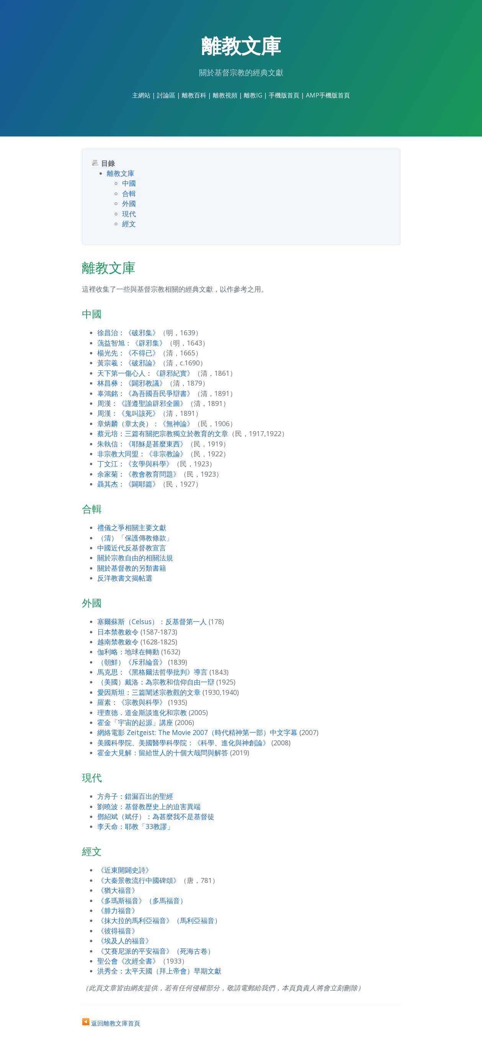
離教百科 (194, 95)
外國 (129, 203)
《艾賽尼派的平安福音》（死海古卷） (155, 951)
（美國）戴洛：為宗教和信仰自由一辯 (155, 681)
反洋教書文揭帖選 (124, 577)
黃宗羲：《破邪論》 (128, 362)
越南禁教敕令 (118, 641)
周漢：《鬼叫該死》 (128, 413)
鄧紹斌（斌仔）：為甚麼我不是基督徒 (155, 816)
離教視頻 (225, 95)
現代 (129, 213)
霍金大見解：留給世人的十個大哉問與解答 (162, 752)
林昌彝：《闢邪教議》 (131, 383)
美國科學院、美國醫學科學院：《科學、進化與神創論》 (183, 742)
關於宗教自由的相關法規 (135, 557)
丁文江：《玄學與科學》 (135, 463)
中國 (129, 183)
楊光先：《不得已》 (128, 352)
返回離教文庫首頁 (111, 1023)
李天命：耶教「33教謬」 (135, 826)
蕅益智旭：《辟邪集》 (131, 342)
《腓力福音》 (118, 910)
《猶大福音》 (118, 890)
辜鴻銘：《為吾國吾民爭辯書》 (145, 393)
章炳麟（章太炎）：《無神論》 (145, 423)
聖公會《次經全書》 (128, 960)
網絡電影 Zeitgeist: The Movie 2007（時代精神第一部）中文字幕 (197, 732)
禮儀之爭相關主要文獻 (131, 527)
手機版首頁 (284, 95)
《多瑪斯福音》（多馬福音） (142, 900)
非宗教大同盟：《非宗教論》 (142, 453)
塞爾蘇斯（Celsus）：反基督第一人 (152, 621)
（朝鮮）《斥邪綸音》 (131, 662)
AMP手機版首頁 (328, 95)
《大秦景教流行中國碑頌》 (138, 880)
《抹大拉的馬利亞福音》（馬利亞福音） (159, 920)
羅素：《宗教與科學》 (131, 702)
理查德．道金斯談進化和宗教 (142, 712)
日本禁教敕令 (118, 631)
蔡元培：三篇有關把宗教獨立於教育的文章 (162, 433)
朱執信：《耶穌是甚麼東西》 (142, 443)
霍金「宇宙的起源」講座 (135, 722)
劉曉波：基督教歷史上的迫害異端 (149, 806)
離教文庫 (120, 173)
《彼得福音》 (118, 930)
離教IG (253, 95)
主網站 (141, 95)
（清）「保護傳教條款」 (135, 537)
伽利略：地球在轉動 (128, 651)
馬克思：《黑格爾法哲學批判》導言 (152, 672)
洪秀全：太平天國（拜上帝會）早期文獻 (159, 970)
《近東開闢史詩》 (124, 870)
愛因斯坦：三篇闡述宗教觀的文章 (149, 692)
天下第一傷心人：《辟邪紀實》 (145, 373)
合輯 (129, 193)
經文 (129, 223)
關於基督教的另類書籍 (131, 568)
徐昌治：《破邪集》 (128, 332)
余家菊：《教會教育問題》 (138, 474)
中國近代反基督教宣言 (131, 547)
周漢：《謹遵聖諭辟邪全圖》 (142, 403)
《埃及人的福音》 (124, 940)
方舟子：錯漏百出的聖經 (135, 796)
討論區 (166, 95)
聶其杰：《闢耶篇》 (128, 483)
